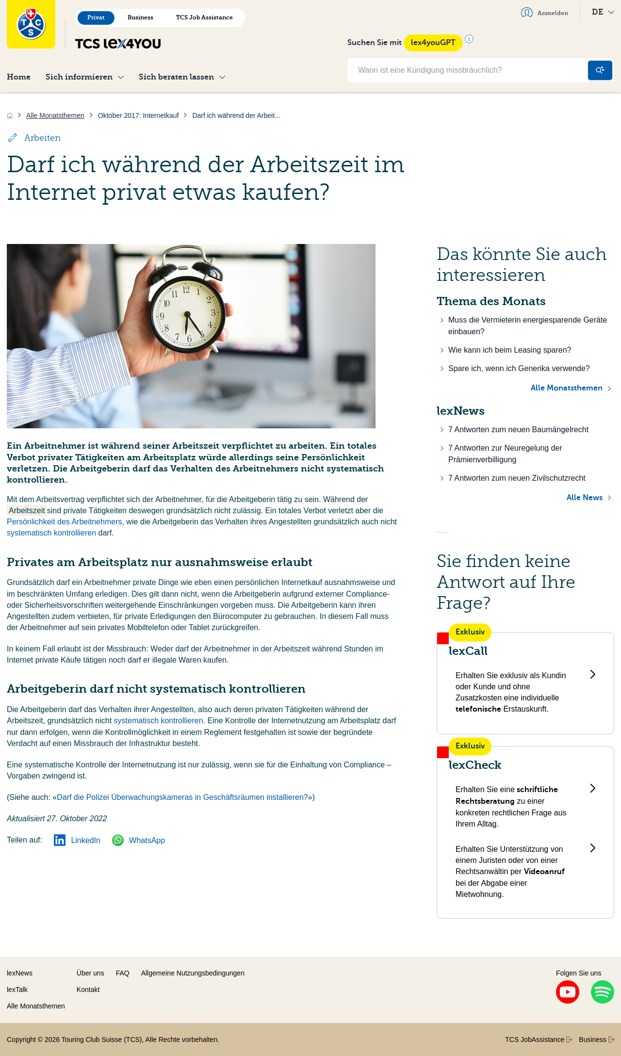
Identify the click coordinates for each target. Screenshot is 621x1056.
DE (603, 11)
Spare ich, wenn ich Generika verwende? (519, 368)
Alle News (585, 497)
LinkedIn (77, 840)
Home (19, 76)
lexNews (20, 973)
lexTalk (17, 989)
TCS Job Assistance (204, 17)
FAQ (123, 973)
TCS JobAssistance (538, 1039)
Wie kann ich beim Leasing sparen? (509, 350)
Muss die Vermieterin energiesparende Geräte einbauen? (527, 326)
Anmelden (544, 12)
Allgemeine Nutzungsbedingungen (193, 973)
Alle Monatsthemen (567, 388)
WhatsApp (138, 840)
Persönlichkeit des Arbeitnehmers (64, 522)
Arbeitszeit (27, 510)
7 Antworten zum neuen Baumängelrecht (518, 429)
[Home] (10, 115)
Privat (96, 17)
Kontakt (88, 989)
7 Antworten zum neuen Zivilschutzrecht (517, 478)
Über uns (90, 973)
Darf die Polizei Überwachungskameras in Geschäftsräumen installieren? (182, 797)
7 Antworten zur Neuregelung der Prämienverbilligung (505, 454)
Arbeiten (34, 138)
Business (140, 17)
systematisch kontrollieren (51, 533)
